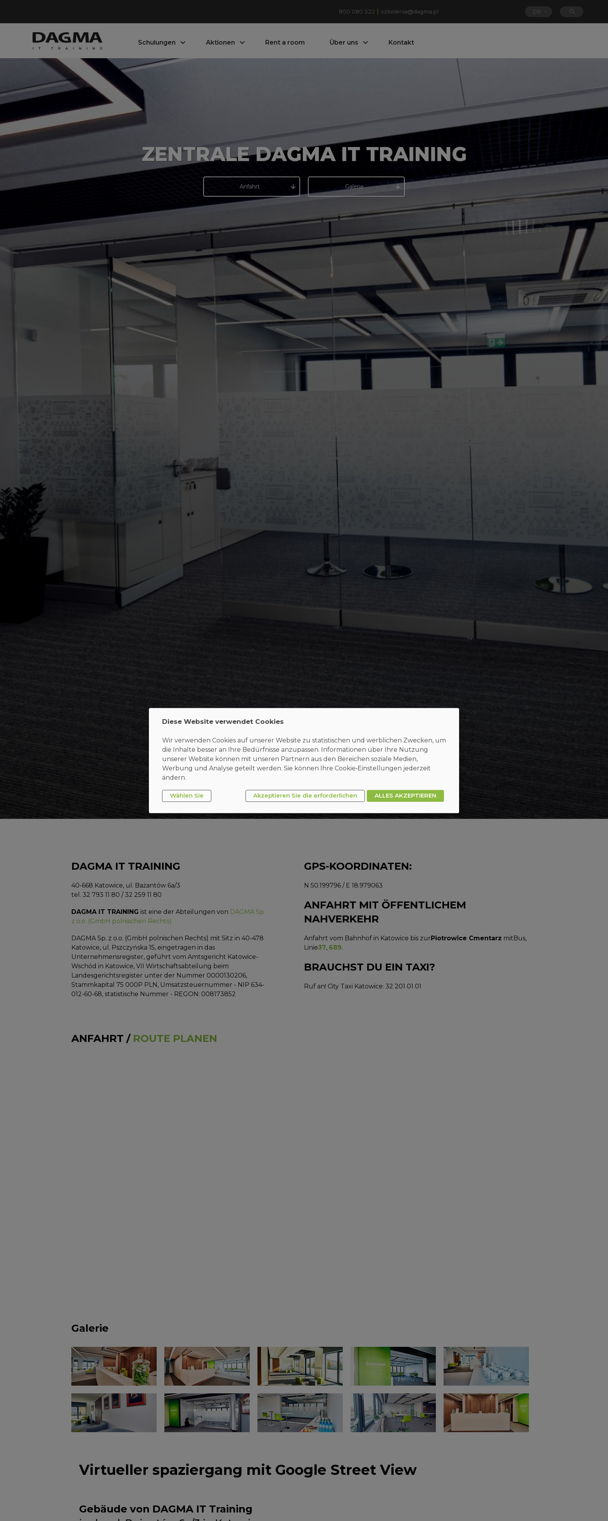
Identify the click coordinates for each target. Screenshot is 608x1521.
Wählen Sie (187, 795)
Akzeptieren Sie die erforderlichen (305, 795)
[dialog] (304, 760)
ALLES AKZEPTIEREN (405, 795)
